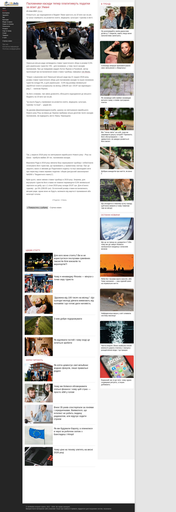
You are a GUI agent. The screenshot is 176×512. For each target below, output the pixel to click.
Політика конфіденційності (12, 49)
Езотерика (5, 13)
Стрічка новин (55, 208)
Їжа (3, 17)
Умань (64, 200)
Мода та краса (7, 22)
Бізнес (40, 11)
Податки (57, 200)
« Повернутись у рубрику (37, 208)
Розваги (5, 28)
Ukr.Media (86, 72)
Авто (4, 8)
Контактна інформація (10, 47)
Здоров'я (5, 15)
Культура (5, 19)
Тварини (5, 35)
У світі (4, 37)
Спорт (4, 33)
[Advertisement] (60, 135)
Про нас (5, 44)
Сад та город (6, 31)
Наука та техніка (8, 24)
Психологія (6, 26)
